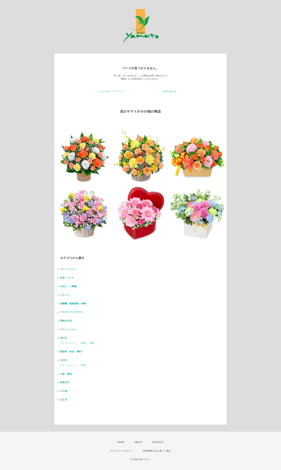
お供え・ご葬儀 (68, 286)
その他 (63, 391)
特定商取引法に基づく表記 (157, 451)
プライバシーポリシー (121, 451)
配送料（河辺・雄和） (72, 351)
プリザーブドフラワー (72, 312)
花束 (83, 343)
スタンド (65, 295)
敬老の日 (65, 382)
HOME (120, 442)
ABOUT (138, 442)
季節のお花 (66, 320)
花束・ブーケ (67, 277)
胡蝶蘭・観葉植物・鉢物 (73, 303)
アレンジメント (68, 269)
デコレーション (68, 329)
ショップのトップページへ (111, 91)
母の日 (63, 338)
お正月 (63, 399)
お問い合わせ (170, 91)
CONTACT (158, 442)
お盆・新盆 (66, 374)
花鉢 (92, 343)
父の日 (63, 360)
